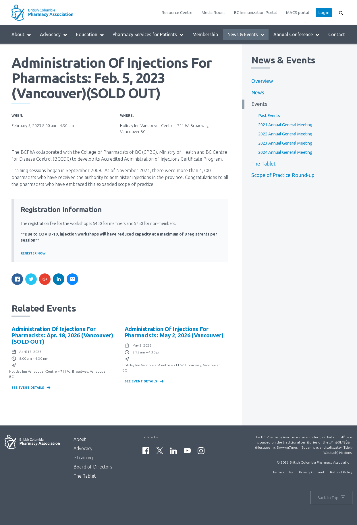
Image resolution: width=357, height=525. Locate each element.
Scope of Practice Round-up (282, 175)
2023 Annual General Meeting (285, 143)
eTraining (83, 457)
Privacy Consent (312, 472)
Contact (336, 34)
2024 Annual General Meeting (285, 152)
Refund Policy (341, 472)
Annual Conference (296, 34)
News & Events (246, 34)
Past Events (269, 115)
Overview (262, 81)
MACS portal (297, 12)
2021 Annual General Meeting (285, 124)
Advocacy (53, 34)
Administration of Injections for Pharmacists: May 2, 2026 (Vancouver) (174, 332)
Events (259, 104)
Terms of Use (283, 472)
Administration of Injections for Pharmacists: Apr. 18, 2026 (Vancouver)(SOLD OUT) (62, 335)
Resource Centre (176, 12)
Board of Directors (93, 466)
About (21, 34)
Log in (323, 12)
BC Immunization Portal (255, 12)
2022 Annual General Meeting (285, 134)
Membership (205, 34)
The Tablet (263, 163)
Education (90, 34)
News (257, 92)
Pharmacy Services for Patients (148, 34)
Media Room (213, 12)
